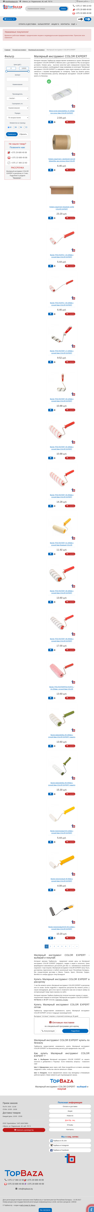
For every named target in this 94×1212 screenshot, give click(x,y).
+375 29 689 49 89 (82, 10)
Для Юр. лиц (70, 1120)
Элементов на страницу (17, 123)
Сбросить (23, 134)
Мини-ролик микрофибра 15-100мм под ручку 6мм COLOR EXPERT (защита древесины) (61, 113)
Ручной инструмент (19, 50)
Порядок (17, 113)
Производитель (17, 94)
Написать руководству (24, 1130)
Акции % (55, 24)
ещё (74, 24)
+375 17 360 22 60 (82, 6)
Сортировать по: (17, 104)
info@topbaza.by (10, 1)
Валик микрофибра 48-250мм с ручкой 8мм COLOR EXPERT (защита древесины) (61, 785)
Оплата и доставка (27, 24)
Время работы (83, 1)
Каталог (8, 19)
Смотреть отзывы (61, 1000)
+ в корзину (70, 122)
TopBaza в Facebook (59, 1150)
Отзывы (70, 1125)
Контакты (65, 24)
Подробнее (75, 1031)
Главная (7, 50)
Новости (70, 1116)
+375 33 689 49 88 (82, 13)
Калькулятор (44, 24)
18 (9, 127)
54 (20, 127)
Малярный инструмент (36, 50)
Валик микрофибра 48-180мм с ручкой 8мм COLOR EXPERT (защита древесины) (61, 737)
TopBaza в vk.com (58, 1141)
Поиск (63, 9)
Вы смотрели (45, 1210)
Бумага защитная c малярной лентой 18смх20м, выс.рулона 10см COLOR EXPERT (61, 161)
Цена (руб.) (17, 64)
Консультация (48, 1031)
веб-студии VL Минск (27, 1205)
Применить (12, 134)
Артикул (17, 75)
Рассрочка (17, 178)
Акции (70, 1111)
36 (15, 127)
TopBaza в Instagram (59, 1145)
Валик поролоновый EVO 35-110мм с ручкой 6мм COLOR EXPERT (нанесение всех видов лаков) (61, 929)
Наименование (17, 84)
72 (25, 127)
